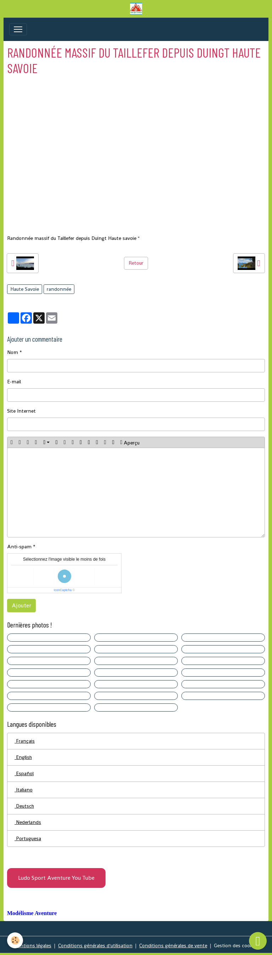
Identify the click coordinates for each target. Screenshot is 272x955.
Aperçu (130, 442)
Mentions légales (32, 945)
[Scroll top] (258, 941)
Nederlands (28, 822)
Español (24, 773)
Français (25, 741)
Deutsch (24, 806)
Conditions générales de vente (173, 945)
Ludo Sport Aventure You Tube (56, 878)
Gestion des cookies (236, 945)
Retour (136, 263)
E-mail (14, 381)
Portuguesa (28, 838)
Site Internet (21, 411)
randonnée (59, 289)
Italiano (24, 789)
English (23, 757)
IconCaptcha (63, 590)
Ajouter (21, 605)
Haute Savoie (24, 289)
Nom (12, 352)
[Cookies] (15, 940)
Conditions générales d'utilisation (95, 945)
